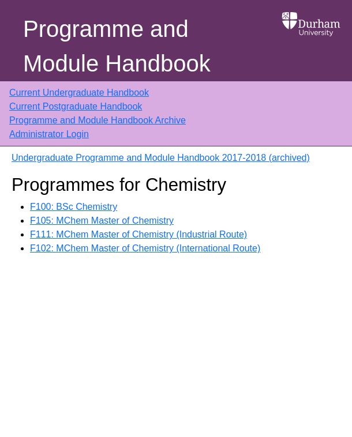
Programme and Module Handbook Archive (97, 120)
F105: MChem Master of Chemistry (102, 220)
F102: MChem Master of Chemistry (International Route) (145, 248)
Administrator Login (49, 134)
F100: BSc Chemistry (73, 207)
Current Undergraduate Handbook (79, 92)
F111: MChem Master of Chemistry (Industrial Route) (138, 234)
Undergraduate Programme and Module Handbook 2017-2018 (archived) (161, 158)
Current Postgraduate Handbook (75, 106)
